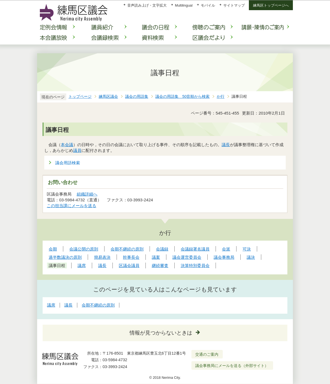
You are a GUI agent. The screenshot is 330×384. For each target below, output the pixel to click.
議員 (77, 150)
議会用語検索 (67, 162)
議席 (51, 305)
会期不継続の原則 (98, 305)
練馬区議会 (108, 96)
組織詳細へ (87, 194)
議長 (226, 144)
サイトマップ (234, 5)
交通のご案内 (206, 354)
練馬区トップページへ (271, 5)
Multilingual (184, 5)
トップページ (80, 96)
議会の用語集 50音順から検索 (182, 96)
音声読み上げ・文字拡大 (147, 5)
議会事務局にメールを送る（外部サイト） (232, 365)
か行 (220, 96)
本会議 (67, 144)
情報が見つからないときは (161, 333)
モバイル (208, 5)
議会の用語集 (136, 96)
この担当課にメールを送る (71, 205)
